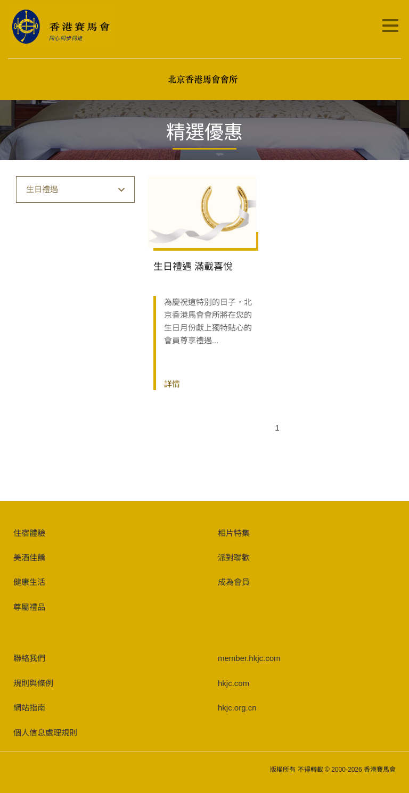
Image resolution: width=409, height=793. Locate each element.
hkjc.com (233, 683)
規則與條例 (33, 683)
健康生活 (29, 582)
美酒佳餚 (29, 557)
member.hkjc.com (249, 658)
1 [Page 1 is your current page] (277, 427)
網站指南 (29, 707)
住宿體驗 (29, 533)
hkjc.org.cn (237, 707)
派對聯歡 (234, 557)
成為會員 (234, 582)
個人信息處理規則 (45, 732)
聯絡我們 (29, 658)
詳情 (172, 384)
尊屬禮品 (29, 607)
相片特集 (234, 533)
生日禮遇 (76, 189)
